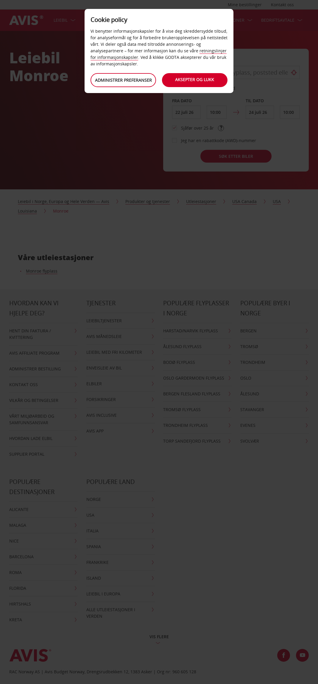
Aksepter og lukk (194, 79)
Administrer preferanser (123, 80)
